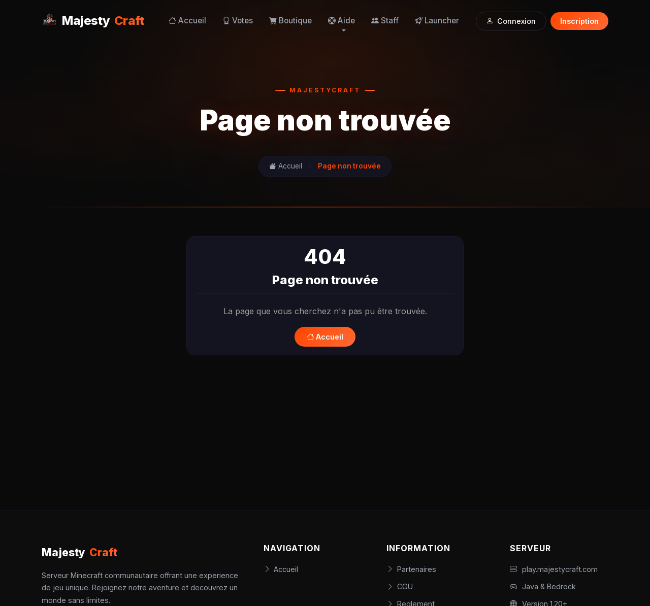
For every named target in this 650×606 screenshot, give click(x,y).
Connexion (511, 21)
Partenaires (411, 569)
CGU (399, 587)
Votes (237, 20)
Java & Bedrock (543, 587)
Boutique (290, 20)
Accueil (187, 20)
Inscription (579, 21)
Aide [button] (341, 20)
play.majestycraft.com (554, 569)
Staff (385, 20)
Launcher (437, 20)
